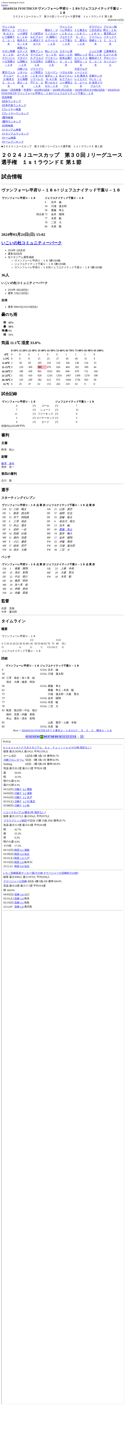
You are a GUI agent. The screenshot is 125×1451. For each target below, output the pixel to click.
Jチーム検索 (9, 137)
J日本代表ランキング (14, 105)
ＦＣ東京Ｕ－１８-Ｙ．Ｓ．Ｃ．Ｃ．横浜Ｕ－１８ (81, 37)
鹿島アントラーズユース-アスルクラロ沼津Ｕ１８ (37, 58)
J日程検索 (7, 125)
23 (82, 736)
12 (67, 736)
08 (52, 736)
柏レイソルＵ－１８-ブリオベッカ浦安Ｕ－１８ (51, 58)
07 (49, 736)
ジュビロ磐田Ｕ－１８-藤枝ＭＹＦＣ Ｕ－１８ (95, 58)
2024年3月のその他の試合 (90, 89)
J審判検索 (7, 117)
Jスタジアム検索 (11, 129)
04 (38, 736)
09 (56, 736)
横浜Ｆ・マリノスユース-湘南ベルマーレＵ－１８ (51, 37)
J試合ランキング (11, 101)
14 (74, 736)
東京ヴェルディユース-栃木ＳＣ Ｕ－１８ (8, 79)
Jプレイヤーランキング (15, 113)
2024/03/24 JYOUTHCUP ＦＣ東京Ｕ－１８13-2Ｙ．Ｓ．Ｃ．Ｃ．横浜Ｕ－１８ (67, 730)
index (62, 1071)
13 (71, 736)
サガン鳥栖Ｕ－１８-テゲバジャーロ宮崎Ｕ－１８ (8, 58)
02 (31, 736)
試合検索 (15, 89)
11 (63, 736)
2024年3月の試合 (62, 89)
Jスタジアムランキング (15, 133)
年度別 (27, 89)
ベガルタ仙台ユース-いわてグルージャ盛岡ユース (66, 79)
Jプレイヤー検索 (11, 109)
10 (60, 736)
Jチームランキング (13, 141)
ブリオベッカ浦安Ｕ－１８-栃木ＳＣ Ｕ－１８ (23, 37)
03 (34, 736)
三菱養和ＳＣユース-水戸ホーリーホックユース (110, 58)
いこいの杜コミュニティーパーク (31, 243)
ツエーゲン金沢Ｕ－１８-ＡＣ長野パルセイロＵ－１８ (51, 79)
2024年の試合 (42, 89)
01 (27, 736)
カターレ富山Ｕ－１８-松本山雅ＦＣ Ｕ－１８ (66, 58)
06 (45, 736)
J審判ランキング (11, 121)
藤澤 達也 (7, 463)
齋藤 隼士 (65, 529)
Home (4, 5)
